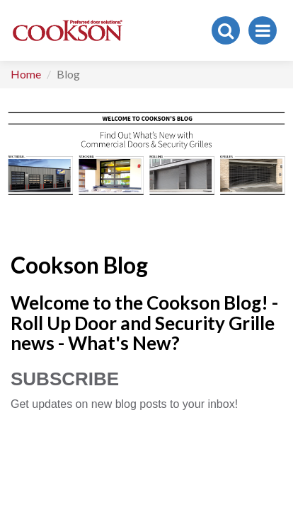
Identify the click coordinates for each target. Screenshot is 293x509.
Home (26, 74)
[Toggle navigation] (262, 30)
